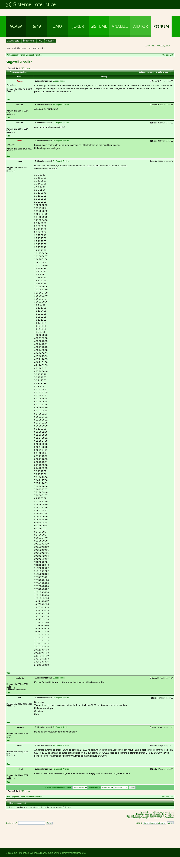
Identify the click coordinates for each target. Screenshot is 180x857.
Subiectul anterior (146, 72)
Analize (120, 26)
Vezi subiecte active (37, 48)
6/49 (37, 26)
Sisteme (99, 26)
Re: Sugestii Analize (61, 105)
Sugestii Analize (19, 62)
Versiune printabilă (18, 72)
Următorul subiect (163, 72)
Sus (8, 100)
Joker (78, 26)
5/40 (57, 26)
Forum (161, 26)
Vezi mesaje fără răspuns (17, 48)
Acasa (15, 26)
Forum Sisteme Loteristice (31, 55)
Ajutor (140, 26)
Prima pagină (12, 55)
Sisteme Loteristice (31, 4)
